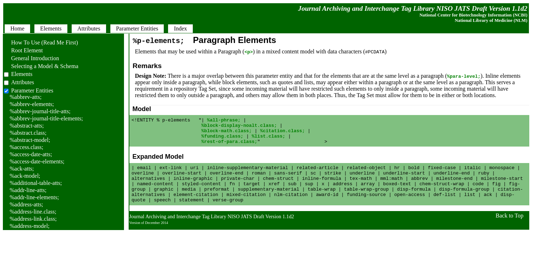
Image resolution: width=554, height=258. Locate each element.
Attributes (22, 82)
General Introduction (31, 58)
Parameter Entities (32, 90)
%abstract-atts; (27, 126)
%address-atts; (26, 204)
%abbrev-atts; (26, 97)
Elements (22, 74)
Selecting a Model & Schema (41, 66)
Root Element (23, 50)
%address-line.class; (33, 212)
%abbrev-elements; (32, 104)
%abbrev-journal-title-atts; (40, 111)
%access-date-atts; (31, 154)
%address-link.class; (33, 219)
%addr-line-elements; (34, 197)
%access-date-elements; (37, 161)
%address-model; (29, 226)
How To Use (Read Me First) (41, 42)
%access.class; (26, 147)
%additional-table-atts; (36, 183)
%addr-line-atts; (28, 190)
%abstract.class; (28, 133)
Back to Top (510, 228)
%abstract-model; (30, 140)
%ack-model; (25, 176)
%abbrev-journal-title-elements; (46, 118)
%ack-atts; (22, 169)
